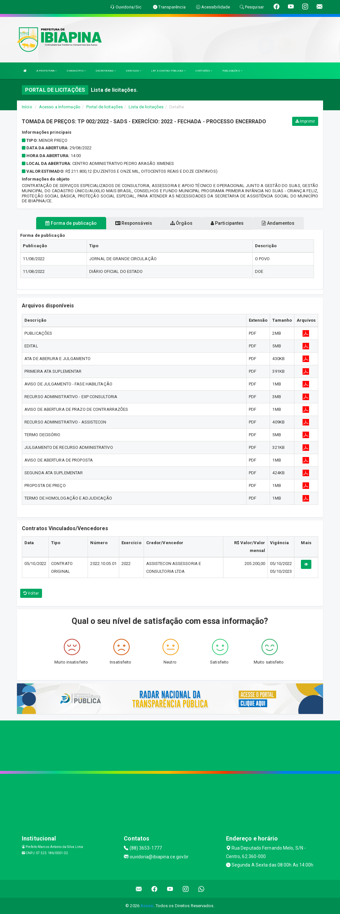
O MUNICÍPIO (76, 70)
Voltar (31, 593)
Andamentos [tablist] (278, 223)
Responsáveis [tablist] (133, 223)
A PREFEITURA (46, 70)
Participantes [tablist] (227, 223)
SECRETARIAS (105, 70)
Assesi (147, 905)
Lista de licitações (146, 106)
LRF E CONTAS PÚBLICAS (168, 70)
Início (27, 106)
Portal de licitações (104, 106)
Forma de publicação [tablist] (71, 223)
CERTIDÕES (203, 70)
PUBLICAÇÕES (232, 70)
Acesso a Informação (59, 106)
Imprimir (305, 121)
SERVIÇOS (133, 70)
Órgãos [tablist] (181, 223)
